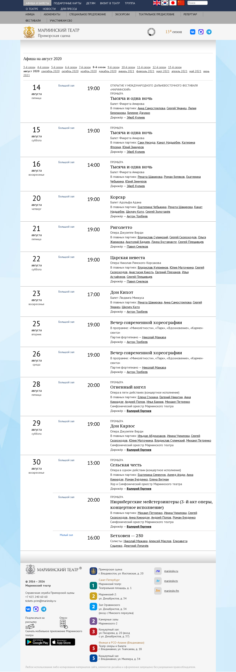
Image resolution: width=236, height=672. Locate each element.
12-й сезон (159, 67)
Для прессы (68, 9)
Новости (49, 9)
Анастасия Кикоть (141, 272)
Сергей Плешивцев (191, 242)
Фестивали (33, 20)
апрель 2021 (179, 71)
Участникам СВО (61, 20)
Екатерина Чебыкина (152, 207)
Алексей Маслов (160, 541)
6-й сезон (71, 67)
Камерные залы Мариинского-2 (108, 621)
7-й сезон (85, 67)
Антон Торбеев (137, 216)
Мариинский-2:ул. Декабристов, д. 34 (113, 596)
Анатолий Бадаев (138, 242)
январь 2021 (126, 71)
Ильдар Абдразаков (152, 436)
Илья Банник (155, 402)
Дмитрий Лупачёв (136, 546)
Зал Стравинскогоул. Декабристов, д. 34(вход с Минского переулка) (116, 609)
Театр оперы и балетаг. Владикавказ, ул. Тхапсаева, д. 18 (120, 648)
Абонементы (52, 14)
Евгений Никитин (171, 397)
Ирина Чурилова (178, 436)
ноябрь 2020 (89, 71)
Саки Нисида (146, 142)
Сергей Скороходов (183, 237)
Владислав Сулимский (153, 237)
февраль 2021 (145, 71)
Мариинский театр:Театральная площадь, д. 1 (115, 586)
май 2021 (195, 71)
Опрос (63, 618)
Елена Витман (159, 479)
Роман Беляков (174, 177)
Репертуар (190, 14)
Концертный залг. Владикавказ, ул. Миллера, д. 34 (119, 657)
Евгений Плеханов (168, 272)
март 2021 (162, 71)
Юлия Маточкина (182, 267)
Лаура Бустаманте (164, 242)
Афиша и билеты (37, 3)
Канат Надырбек (168, 142)
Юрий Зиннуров (133, 147)
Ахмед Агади (176, 475)
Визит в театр (110, 3)
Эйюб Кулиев (136, 117)
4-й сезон (43, 67)
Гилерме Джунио (138, 113)
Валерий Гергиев (139, 411)
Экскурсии (122, 14)
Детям (90, 3)
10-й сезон (128, 67)
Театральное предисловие (157, 14)
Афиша (30, 14)
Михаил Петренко (177, 402)
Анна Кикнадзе (139, 517)
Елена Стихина (148, 397)
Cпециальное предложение (87, 14)
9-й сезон (114, 67)
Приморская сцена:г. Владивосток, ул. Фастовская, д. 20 (117, 571)
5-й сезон (57, 67)
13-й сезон (175, 67)
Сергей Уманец (177, 108)
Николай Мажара (154, 337)
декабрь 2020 (107, 71)
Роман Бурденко (136, 479)
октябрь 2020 (70, 71)
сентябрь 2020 (50, 71)
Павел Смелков (137, 246)
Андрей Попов (135, 402)
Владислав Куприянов (153, 267)
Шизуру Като (135, 211)
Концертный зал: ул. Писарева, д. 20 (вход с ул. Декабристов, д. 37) (114, 633)
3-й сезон (29, 67)
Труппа (130, 3)
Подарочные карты (67, 3)
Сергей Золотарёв (158, 211)
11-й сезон (144, 67)
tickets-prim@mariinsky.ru (40, 601)
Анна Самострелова (151, 108)
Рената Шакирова (150, 177)
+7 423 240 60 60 (36, 597)
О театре (32, 9)
